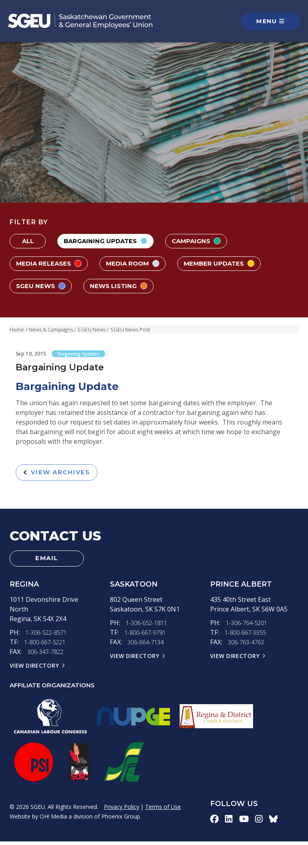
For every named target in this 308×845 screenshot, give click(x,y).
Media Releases (50, 263)
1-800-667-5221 (47, 645)
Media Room (137, 263)
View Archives (59, 473)
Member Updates (227, 263)
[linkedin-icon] (229, 823)
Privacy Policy (121, 810)
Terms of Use (163, 810)
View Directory (35, 669)
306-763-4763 (248, 645)
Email (47, 561)
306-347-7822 (47, 655)
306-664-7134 (148, 645)
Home (17, 329)
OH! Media (53, 820)
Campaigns (202, 241)
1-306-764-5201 (249, 626)
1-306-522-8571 (48, 636)
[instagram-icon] (259, 823)
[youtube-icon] (244, 823)
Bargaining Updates (108, 241)
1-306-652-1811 (148, 626)
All (27, 241)
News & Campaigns (52, 329)
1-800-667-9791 (147, 636)
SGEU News (42, 286)
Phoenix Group (120, 820)
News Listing (123, 286)
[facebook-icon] (214, 823)
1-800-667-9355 (247, 636)
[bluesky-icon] (274, 823)
